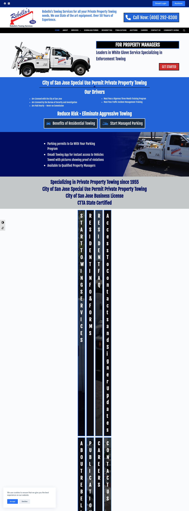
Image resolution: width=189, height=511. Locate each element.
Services (76, 30)
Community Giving (171, 30)
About (65, 30)
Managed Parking (62, 466)
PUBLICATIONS (68, 260)
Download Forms (91, 30)
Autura (127, 295)
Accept (12, 501)
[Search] (184, 30)
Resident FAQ (107, 30)
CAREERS (106, 260)
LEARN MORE (13, 482)
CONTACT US (151, 260)
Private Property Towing (65, 459)
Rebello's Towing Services (21, 26)
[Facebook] (5, 3)
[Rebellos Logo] (23, 16)
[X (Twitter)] (9, 3)
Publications (121, 30)
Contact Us (156, 30)
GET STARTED (167, 67)
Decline (24, 501)
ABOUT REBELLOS (27, 260)
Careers (144, 30)
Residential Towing (63, 463)
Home (57, 30)
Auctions (178, 3)
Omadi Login (160, 3)
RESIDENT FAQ (110, 238)
